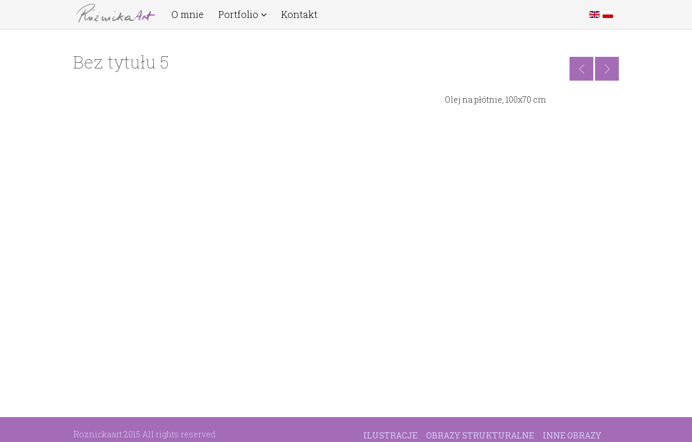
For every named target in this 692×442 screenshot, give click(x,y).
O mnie (187, 14)
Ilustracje (390, 435)
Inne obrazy (572, 435)
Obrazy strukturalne (480, 435)
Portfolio (242, 14)
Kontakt (299, 14)
